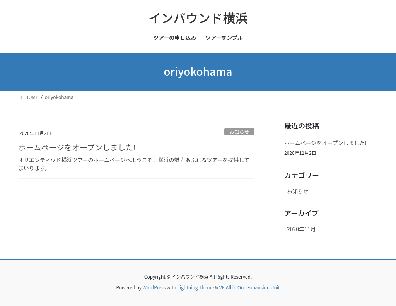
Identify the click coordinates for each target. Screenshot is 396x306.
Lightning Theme (195, 287)
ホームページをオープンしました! (77, 147)
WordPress (154, 287)
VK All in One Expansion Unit (249, 287)
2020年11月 (301, 229)
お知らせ (239, 131)
